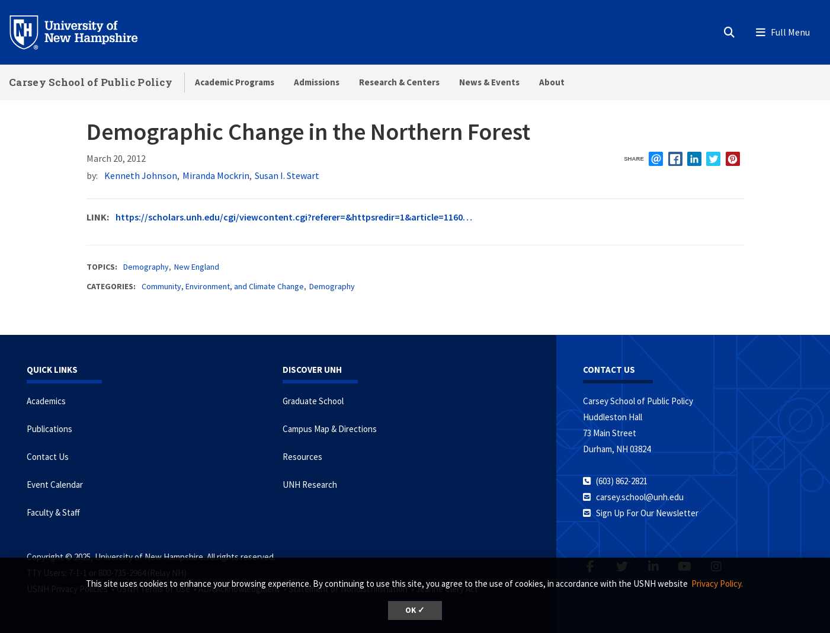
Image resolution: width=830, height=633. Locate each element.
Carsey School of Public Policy (90, 82)
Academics (46, 401)
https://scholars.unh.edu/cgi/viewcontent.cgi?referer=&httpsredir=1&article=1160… (294, 217)
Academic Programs (234, 82)
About (552, 82)
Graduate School (313, 401)
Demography (146, 266)
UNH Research (310, 484)
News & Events (489, 82)
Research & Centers (399, 82)
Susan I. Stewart (287, 175)
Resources (302, 456)
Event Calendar (55, 484)
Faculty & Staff (53, 512)
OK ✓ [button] (415, 610)
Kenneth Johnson (140, 175)
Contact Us (48, 456)
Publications (49, 428)
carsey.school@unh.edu (640, 497)
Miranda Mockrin (215, 175)
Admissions (316, 82)
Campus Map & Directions (330, 428)
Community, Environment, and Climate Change (223, 286)
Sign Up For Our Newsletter (647, 513)
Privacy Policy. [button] (717, 583)
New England (196, 266)
